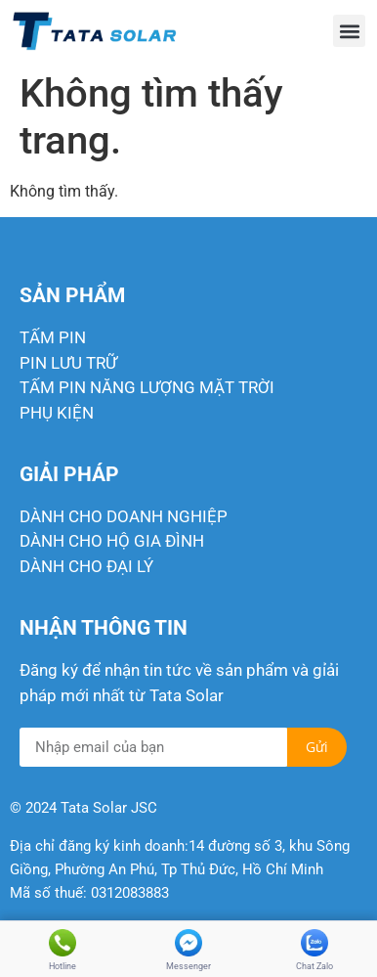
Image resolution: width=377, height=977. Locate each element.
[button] (349, 31)
